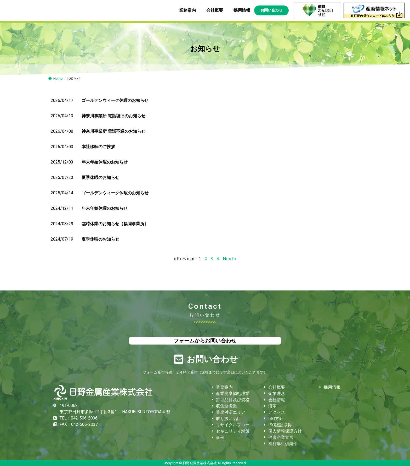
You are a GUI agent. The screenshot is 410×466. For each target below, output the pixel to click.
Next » (229, 258)
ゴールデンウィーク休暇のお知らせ (115, 100)
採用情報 (242, 10)
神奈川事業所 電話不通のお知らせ (113, 131)
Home (55, 78)
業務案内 (188, 10)
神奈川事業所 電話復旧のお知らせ (113, 115)
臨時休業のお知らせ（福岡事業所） (115, 223)
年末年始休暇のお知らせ (105, 162)
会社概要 (216, 10)
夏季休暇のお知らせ (100, 177)
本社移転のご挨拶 (98, 146)
